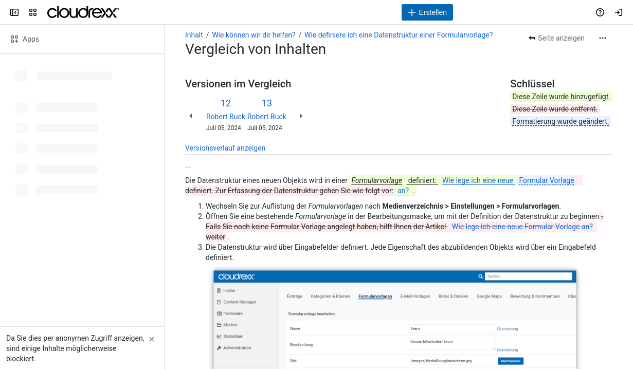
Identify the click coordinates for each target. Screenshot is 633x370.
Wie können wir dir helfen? (254, 35)
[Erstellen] (427, 12)
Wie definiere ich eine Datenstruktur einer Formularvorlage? (398, 35)
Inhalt (194, 35)
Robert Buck (225, 117)
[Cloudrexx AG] (83, 12)
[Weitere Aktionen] (602, 38)
